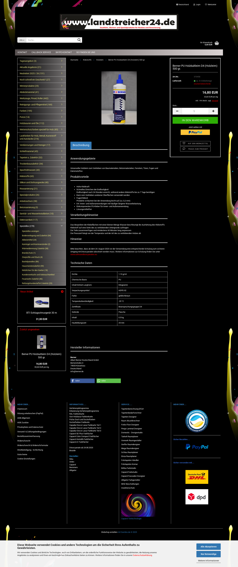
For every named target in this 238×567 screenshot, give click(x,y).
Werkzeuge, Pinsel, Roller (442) (34, 98)
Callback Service (41, 52)
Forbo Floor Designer (130, 425)
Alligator (72, 470)
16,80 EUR (41, 363)
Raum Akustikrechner (130, 421)
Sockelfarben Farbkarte (79, 422)
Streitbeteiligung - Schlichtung (30, 450)
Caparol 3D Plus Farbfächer (81, 433)
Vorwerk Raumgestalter (131, 440)
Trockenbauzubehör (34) (31, 163)
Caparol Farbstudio (129, 472)
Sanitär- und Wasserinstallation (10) (37, 213)
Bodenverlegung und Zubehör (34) (36, 235)
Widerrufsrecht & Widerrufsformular (32, 445)
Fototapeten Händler (130, 460)
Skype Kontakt (64, 52)
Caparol (72, 464)
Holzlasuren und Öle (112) (32, 123)
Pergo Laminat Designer (131, 428)
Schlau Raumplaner (129, 452)
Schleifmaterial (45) (29, 151)
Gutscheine (22, 454)
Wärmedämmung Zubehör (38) (35, 248)
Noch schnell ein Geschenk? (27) (35, 79)
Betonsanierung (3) (29, 207)
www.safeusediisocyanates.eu (83, 254)
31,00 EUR (41, 319)
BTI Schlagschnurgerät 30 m (41, 312)
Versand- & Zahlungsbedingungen (31, 431)
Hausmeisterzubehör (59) (33, 266)
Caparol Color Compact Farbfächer (84, 436)
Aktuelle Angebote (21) (30, 67)
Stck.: (175, 105)
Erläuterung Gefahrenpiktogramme (84, 411)
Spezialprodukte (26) (29, 195)
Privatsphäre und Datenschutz (30, 427)
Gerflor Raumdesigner (130, 444)
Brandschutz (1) (29, 253)
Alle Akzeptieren (209, 546)
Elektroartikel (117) (29, 220)
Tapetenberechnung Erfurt (132, 409)
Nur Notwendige (208, 554)
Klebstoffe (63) (27, 176)
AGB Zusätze (23, 422)
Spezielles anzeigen (30, 231)
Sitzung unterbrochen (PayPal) (30, 413)
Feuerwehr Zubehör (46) (32, 279)
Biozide (72, 450)
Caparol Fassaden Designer (133, 476)
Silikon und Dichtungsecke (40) (34, 182)
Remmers (73, 467)
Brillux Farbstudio (128, 468)
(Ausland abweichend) (202, 84)
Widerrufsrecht (23, 441)
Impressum (22, 409)
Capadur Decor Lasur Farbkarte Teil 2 (85, 428)
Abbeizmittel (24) (29, 240)
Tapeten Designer (128, 417)
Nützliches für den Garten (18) (35, 270)
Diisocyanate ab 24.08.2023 (81, 447)
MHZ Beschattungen (130, 484)
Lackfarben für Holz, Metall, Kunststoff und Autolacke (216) (38, 137)
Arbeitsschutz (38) (28, 201)
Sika (71, 459)
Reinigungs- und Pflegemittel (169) (36, 104)
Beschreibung (81, 145)
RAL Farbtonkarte (76, 414)
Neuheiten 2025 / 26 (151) (32, 73)
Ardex (71, 462)
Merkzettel (210, 4)
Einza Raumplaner (129, 456)
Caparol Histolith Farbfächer (81, 439)
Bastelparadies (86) (30, 261)
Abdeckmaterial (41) (29, 92)
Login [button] (197, 4)
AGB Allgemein (23, 418)
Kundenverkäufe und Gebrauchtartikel (38, 274)
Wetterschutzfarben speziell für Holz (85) (39, 129)
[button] (182, 4)
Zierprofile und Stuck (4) (32, 257)
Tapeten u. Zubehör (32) (31, 157)
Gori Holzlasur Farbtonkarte (81, 416)
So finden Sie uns (85, 52)
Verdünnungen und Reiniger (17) (35, 145)
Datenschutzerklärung (142, 555)
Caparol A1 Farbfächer (78, 442)
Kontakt (22, 52)
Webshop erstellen (109, 532)
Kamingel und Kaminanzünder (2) (36, 244)
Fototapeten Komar (129, 464)
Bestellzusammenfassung (28, 436)
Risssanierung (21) (28, 188)
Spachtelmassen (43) (30, 170)
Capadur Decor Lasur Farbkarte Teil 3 (85, 431)
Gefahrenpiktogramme (79, 408)
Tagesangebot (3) (28, 61)
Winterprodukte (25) (29, 86)
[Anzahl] (195, 111)
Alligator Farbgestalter (130, 480)
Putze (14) (25, 117)
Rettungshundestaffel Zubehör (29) (37, 283)
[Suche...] (21, 40)
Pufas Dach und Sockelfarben (82, 419)
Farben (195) (26, 111)
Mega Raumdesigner (130, 448)
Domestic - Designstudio (132, 432)
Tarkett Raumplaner (129, 436)
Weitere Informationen (208, 560)
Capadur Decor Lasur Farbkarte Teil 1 (85, 425)
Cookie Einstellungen (26, 459)
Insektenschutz (128, 488)
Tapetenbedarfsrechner (131, 413)
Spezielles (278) (27, 226)
